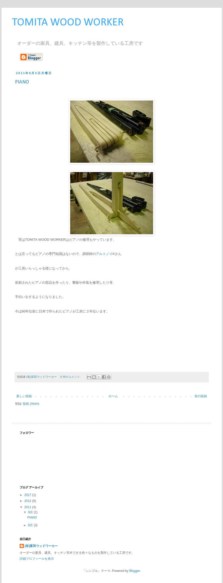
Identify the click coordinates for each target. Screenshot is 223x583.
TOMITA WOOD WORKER (68, 22)
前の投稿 (201, 396)
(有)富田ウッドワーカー (41, 546)
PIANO (22, 82)
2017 (28, 495)
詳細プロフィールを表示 (37, 558)
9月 (31, 512)
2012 (28, 501)
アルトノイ (104, 254)
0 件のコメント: (70, 376)
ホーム (113, 396)
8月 (31, 525)
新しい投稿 (24, 396)
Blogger (134, 571)
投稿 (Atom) (31, 404)
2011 (28, 507)
